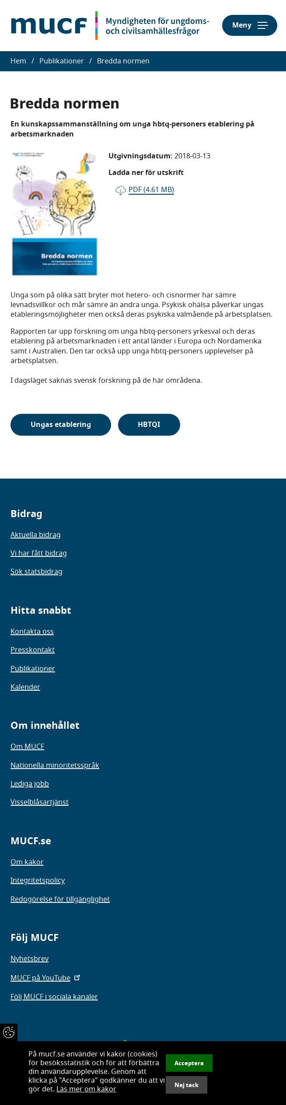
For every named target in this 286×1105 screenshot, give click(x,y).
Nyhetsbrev (29, 959)
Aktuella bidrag (35, 535)
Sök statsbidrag (36, 571)
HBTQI (149, 425)
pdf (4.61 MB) (151, 190)
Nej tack (186, 1085)
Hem (18, 61)
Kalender (25, 687)
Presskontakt (32, 650)
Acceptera (189, 1063)
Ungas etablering (61, 425)
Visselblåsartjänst (39, 802)
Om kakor (27, 862)
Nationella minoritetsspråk (54, 765)
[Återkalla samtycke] (8, 1032)
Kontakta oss (32, 631)
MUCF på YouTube (46, 978)
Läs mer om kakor (86, 1089)
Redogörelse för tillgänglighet (60, 899)
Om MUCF (27, 746)
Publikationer (61, 61)
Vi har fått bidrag (38, 553)
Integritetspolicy (37, 880)
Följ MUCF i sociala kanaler (54, 997)
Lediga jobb (29, 784)
